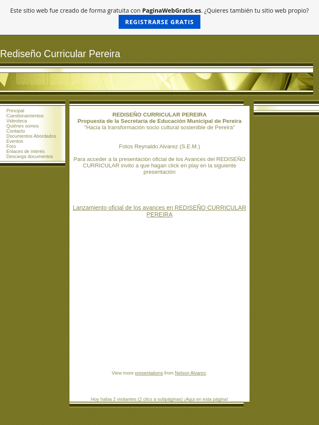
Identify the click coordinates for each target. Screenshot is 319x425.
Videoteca (16, 120)
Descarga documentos (29, 156)
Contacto (15, 130)
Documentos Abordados (31, 136)
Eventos (14, 141)
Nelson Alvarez (190, 372)
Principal (15, 110)
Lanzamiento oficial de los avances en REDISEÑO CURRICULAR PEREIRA (159, 211)
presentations (149, 372)
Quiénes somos (22, 125)
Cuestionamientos (25, 115)
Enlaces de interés (25, 151)
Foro (11, 146)
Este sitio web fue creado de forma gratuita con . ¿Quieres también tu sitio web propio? (159, 17)
